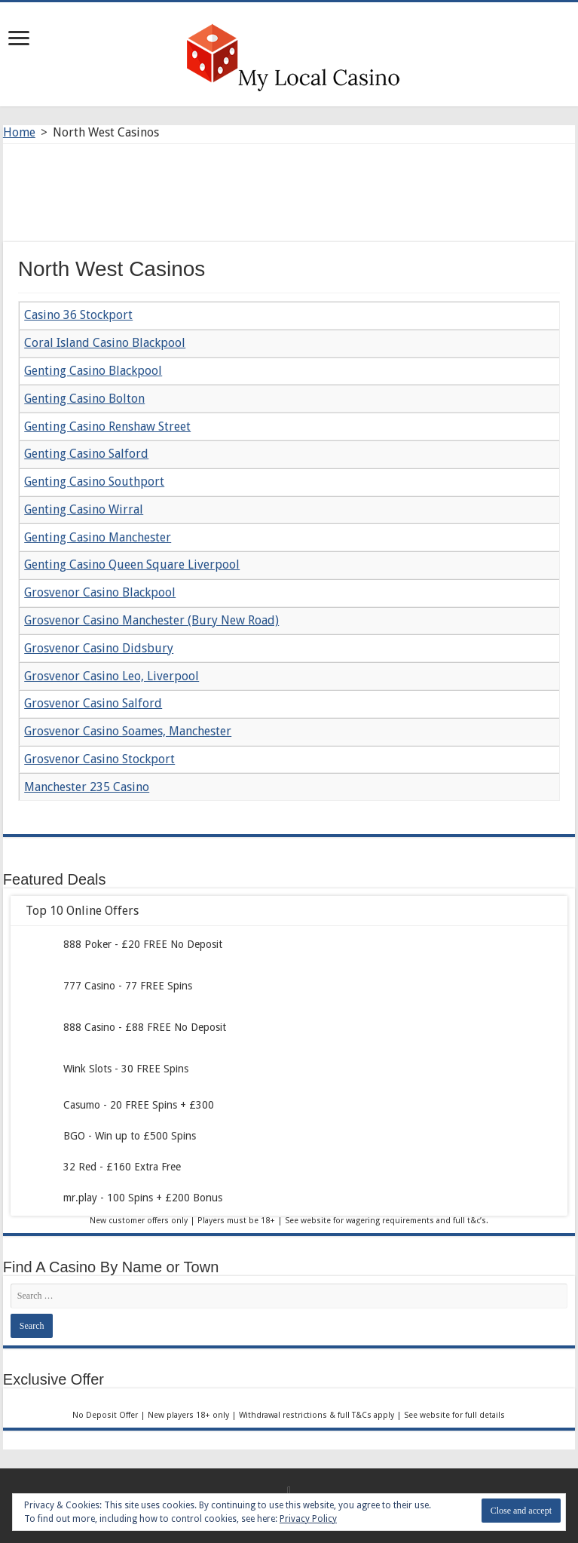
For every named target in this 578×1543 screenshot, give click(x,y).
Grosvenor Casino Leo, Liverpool (111, 676)
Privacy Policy (308, 1519)
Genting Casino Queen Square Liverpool (132, 564)
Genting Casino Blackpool (93, 371)
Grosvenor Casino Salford (93, 703)
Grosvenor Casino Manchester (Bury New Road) (151, 620)
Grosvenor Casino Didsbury (98, 648)
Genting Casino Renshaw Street (107, 426)
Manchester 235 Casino (86, 787)
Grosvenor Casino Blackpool (100, 592)
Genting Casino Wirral (83, 509)
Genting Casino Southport (94, 481)
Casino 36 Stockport (78, 315)
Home (19, 132)
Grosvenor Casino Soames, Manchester (127, 731)
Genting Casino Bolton (84, 398)
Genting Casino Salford (86, 453)
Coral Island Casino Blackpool (104, 343)
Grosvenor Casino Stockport (99, 759)
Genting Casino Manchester (97, 537)
